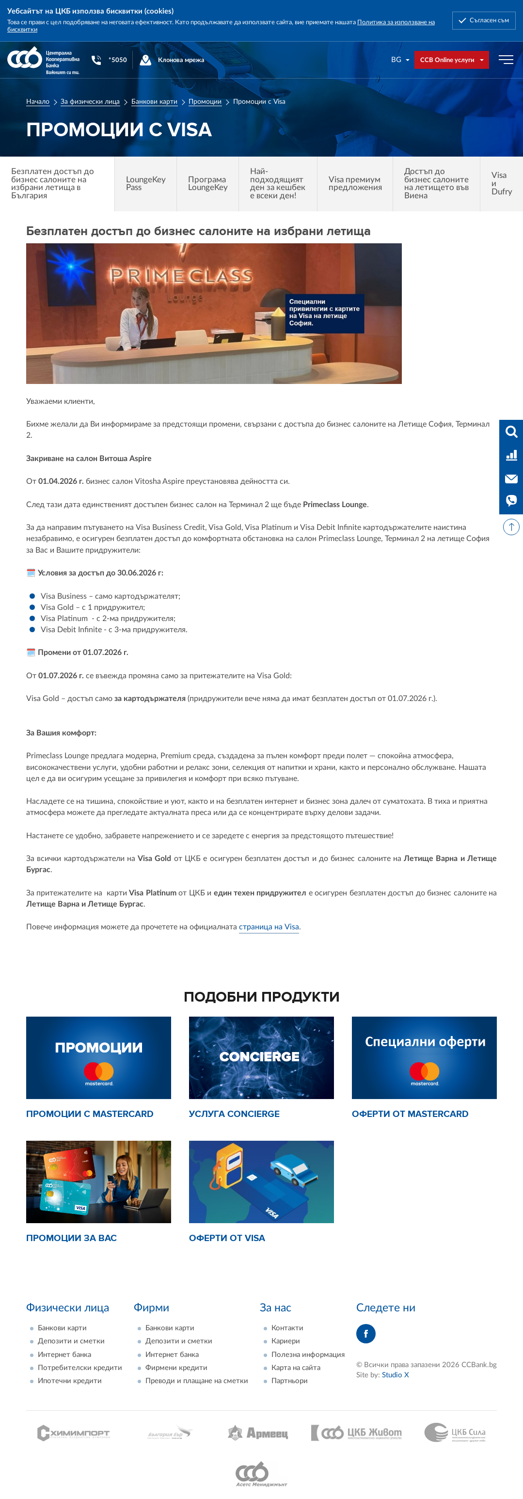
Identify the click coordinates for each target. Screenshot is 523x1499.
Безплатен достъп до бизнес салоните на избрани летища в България (52, 183)
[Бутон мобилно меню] (506, 60)
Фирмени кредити (176, 1367)
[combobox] (400, 60)
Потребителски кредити (80, 1367)
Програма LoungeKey (208, 183)
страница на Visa (269, 927)
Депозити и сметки (71, 1341)
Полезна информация (308, 1354)
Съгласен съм (489, 20)
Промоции (205, 101)
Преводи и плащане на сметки (196, 1381)
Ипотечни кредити (70, 1381)
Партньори (289, 1381)
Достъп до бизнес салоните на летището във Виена (436, 183)
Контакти (287, 1328)
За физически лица (90, 101)
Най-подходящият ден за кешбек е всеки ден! (277, 183)
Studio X (395, 1375)
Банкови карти (154, 101)
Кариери (285, 1341)
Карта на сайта (295, 1367)
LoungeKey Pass (146, 183)
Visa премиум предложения (355, 183)
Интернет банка (64, 1354)
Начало (37, 101)
